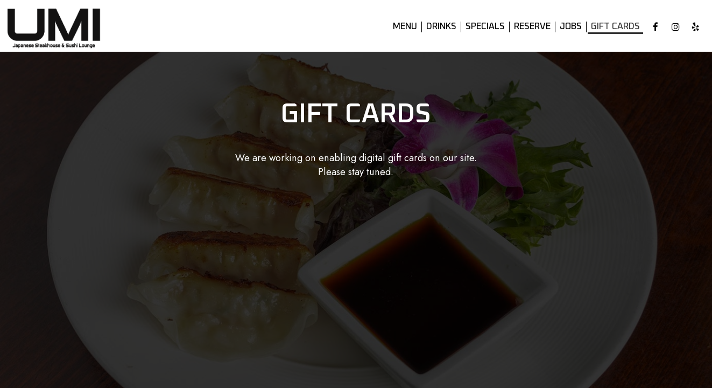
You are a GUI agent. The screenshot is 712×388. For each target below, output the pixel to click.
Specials (485, 26)
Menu (405, 26)
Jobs (571, 26)
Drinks (441, 26)
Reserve (532, 26)
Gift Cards (615, 26)
